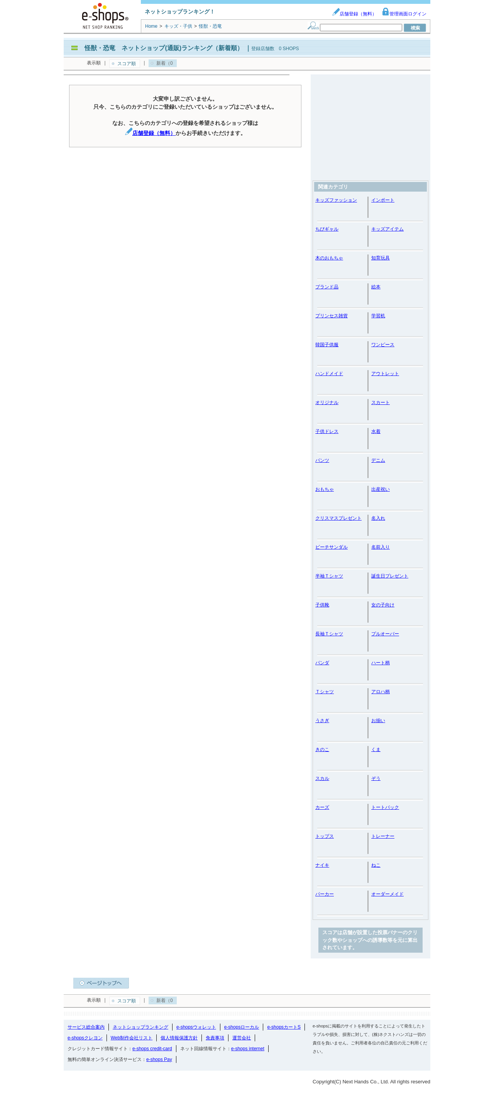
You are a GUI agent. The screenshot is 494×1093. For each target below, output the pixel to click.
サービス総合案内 (86, 1027)
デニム (378, 460)
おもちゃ (324, 489)
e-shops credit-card (152, 1048)
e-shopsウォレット (196, 1027)
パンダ (322, 662)
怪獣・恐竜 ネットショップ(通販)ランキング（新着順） (164, 48)
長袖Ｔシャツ (329, 634)
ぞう (376, 778)
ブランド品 (326, 287)
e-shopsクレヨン (85, 1038)
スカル (322, 778)
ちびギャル (326, 229)
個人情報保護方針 (179, 1038)
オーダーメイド (387, 894)
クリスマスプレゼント (338, 518)
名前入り (380, 547)
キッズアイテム (387, 229)
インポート (382, 200)
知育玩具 (380, 258)
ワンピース (382, 344)
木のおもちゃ (329, 258)
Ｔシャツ (324, 691)
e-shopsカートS (284, 1027)
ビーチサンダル (331, 547)
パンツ (322, 460)
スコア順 (126, 63)
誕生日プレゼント (389, 576)
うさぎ (322, 720)
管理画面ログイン (404, 14)
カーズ (322, 807)
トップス (324, 836)
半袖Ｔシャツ (329, 576)
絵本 (376, 287)
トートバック (385, 807)
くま (376, 749)
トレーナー (382, 836)
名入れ (378, 518)
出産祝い (380, 489)
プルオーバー (385, 634)
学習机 (378, 315)
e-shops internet (247, 1048)
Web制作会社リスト (131, 1038)
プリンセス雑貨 (331, 315)
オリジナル (326, 402)
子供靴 (322, 605)
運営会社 (241, 1038)
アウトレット (385, 373)
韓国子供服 (326, 344)
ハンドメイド (329, 373)
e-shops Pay (159, 1059)
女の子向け (382, 605)
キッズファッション (336, 200)
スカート (380, 402)
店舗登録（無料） (354, 14)
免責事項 (215, 1038)
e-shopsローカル (241, 1027)
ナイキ (322, 865)
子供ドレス (326, 431)
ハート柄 (380, 662)
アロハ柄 (380, 691)
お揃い (378, 720)
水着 (376, 431)
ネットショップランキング (140, 1027)
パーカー (324, 894)
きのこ (322, 749)
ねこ (376, 865)
